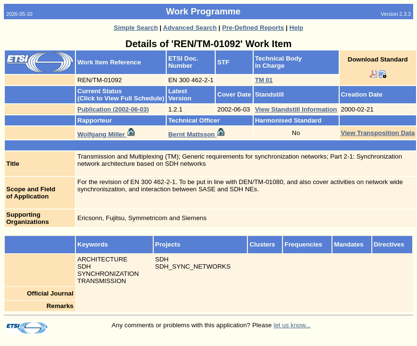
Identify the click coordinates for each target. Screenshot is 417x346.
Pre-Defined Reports (253, 27)
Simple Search (136, 27)
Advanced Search (190, 27)
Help (296, 27)
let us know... (291, 325)
